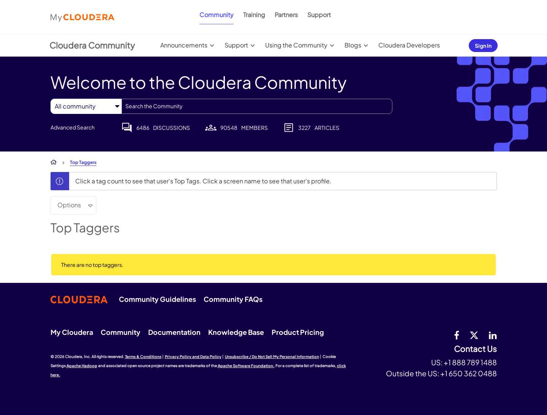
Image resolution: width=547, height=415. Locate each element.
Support (319, 15)
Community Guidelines (157, 299)
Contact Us (475, 349)
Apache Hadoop (81, 365)
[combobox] (257, 106)
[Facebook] (456, 335)
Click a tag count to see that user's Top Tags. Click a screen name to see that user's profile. (203, 181)
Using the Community (296, 45)
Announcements (183, 45)
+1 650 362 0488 (468, 373)
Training (254, 15)
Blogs (353, 45)
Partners (286, 15)
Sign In (483, 45)
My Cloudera (72, 332)
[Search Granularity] (86, 106)
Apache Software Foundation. (246, 365)
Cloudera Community (92, 45)
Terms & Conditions (143, 356)
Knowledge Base (236, 332)
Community (216, 15)
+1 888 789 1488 (470, 362)
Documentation (174, 332)
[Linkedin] (493, 335)
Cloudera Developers (409, 45)
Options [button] (69, 205)
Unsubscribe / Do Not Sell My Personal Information (272, 356)
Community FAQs (233, 299)
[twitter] (474, 335)
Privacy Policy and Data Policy (193, 356)
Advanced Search (73, 127)
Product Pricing (298, 332)
